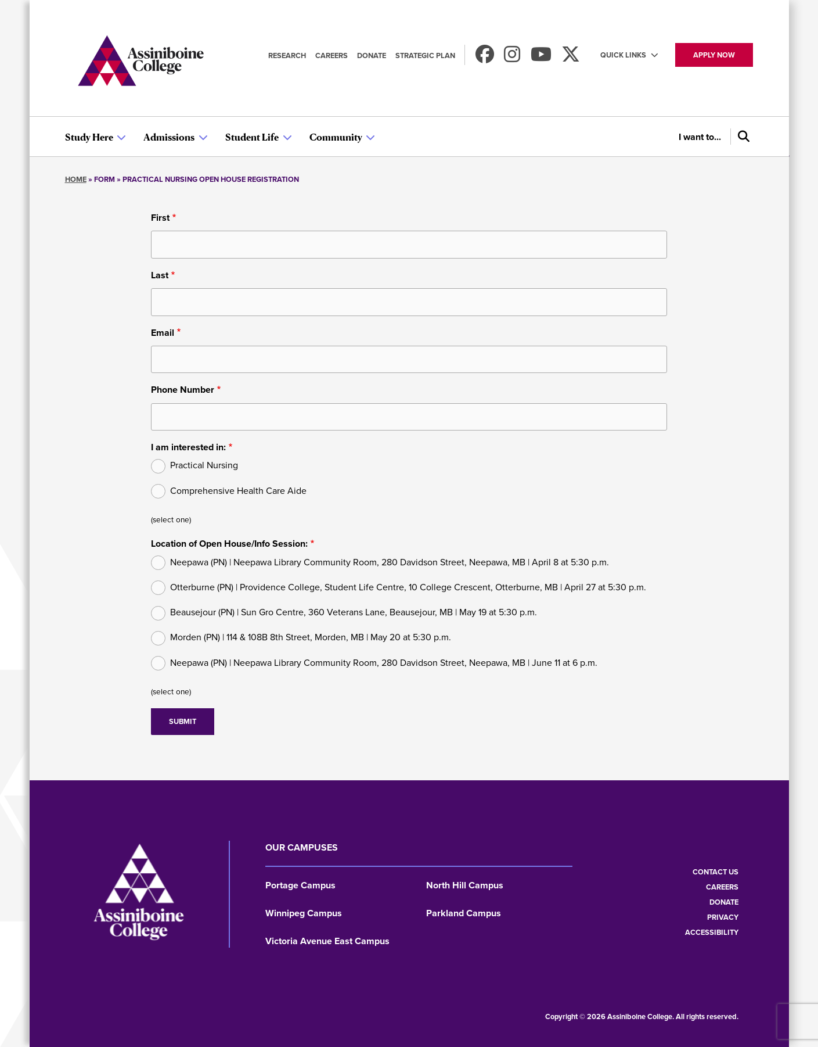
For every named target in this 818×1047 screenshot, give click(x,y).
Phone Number (182, 389)
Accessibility (711, 932)
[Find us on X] (570, 57)
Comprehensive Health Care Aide (238, 490)
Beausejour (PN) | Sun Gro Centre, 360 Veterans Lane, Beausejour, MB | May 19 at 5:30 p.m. (353, 612)
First (160, 217)
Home (76, 179)
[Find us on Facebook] (484, 57)
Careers (331, 55)
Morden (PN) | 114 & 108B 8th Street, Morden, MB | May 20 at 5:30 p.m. (310, 637)
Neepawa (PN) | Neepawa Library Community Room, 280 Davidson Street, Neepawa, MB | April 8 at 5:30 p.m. (389, 562)
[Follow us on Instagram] (512, 57)
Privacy (722, 917)
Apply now (714, 54)
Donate (371, 55)
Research (287, 55)
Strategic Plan (425, 55)
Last (159, 275)
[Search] (742, 136)
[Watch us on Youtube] (541, 57)
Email (162, 332)
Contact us (715, 871)
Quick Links (623, 54)
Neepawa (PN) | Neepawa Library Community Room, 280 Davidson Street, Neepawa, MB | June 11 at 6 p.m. (383, 662)
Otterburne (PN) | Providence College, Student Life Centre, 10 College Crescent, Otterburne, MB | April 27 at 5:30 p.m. (408, 587)
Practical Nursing (204, 465)
